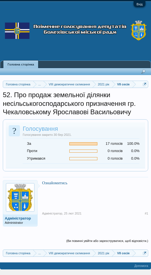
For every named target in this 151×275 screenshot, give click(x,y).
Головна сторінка (21, 64)
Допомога (141, 265)
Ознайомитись (54, 183)
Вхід (139, 4)
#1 (146, 213)
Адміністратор (18, 218)
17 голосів (114, 143)
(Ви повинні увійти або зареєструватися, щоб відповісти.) (107, 241)
